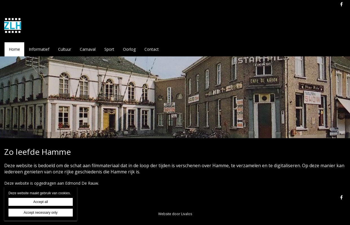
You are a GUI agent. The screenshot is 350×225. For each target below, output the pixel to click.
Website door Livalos (175, 213)
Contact (151, 49)
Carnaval (88, 49)
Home (14, 49)
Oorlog (129, 49)
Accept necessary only (41, 213)
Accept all (40, 202)
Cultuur (64, 49)
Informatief (39, 49)
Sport (109, 49)
